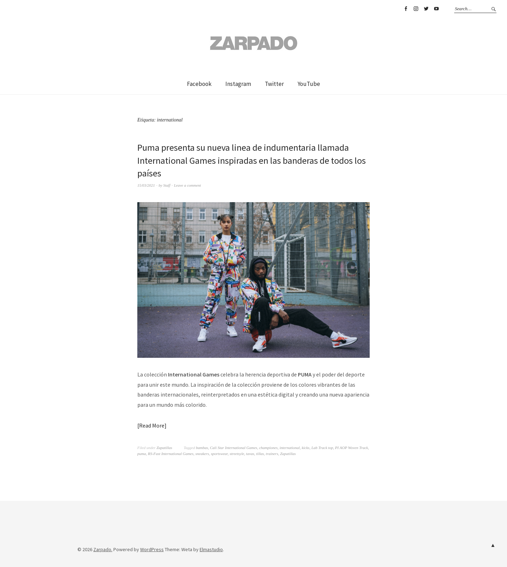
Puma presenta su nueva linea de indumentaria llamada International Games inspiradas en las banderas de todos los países (251, 160)
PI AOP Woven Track (351, 448)
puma (141, 453)
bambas (202, 448)
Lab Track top (322, 448)
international (290, 448)
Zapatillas (164, 448)
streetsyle (237, 453)
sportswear (219, 453)
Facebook (405, 9)
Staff (166, 185)
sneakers (202, 453)
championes (268, 448)
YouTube (436, 9)
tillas (260, 453)
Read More (151, 425)
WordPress (152, 549)
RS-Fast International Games (171, 453)
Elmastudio (211, 549)
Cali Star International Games (233, 448)
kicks (305, 448)
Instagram (416, 9)
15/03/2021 (146, 185)
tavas (250, 453)
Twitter (426, 9)
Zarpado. (102, 549)
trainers (272, 453)
